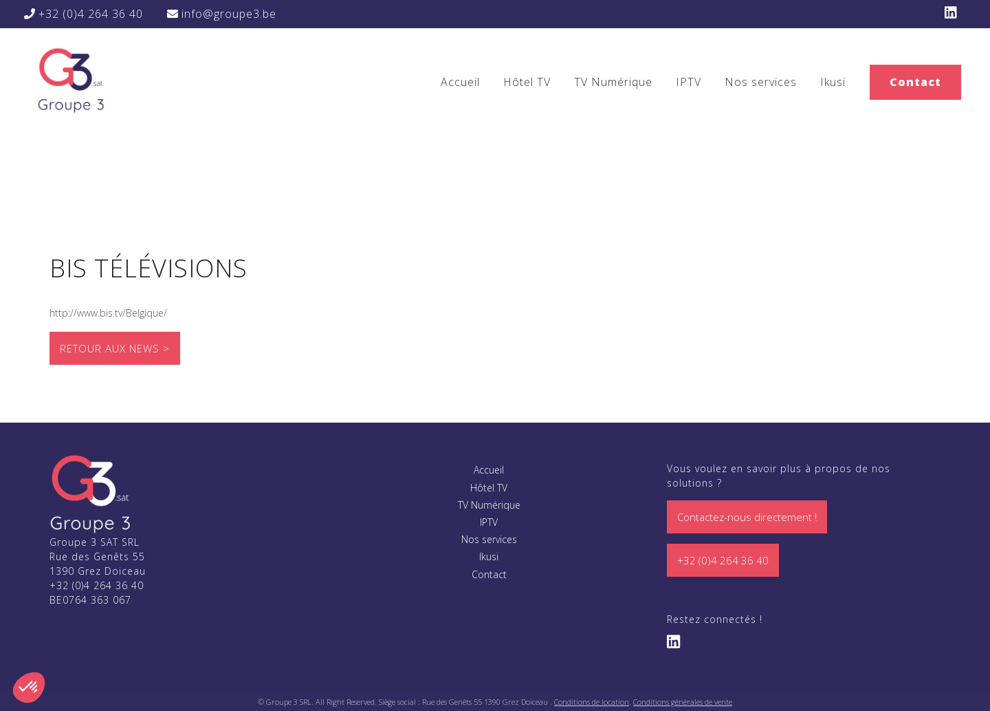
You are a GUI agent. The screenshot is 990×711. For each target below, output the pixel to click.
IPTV (688, 81)
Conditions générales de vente (682, 702)
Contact (915, 81)
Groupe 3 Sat (91, 493)
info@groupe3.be (221, 13)
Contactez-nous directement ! (747, 517)
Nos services (761, 81)
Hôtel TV (527, 81)
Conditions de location (591, 702)
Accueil (460, 81)
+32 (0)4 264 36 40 (83, 13)
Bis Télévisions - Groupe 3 (70, 79)
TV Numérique (613, 81)
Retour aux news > (115, 348)
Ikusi (833, 81)
